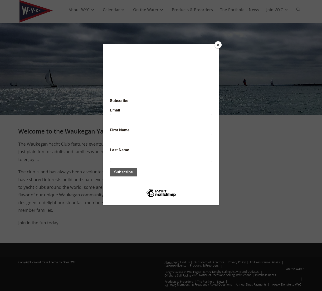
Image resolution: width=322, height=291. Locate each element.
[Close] (218, 44)
